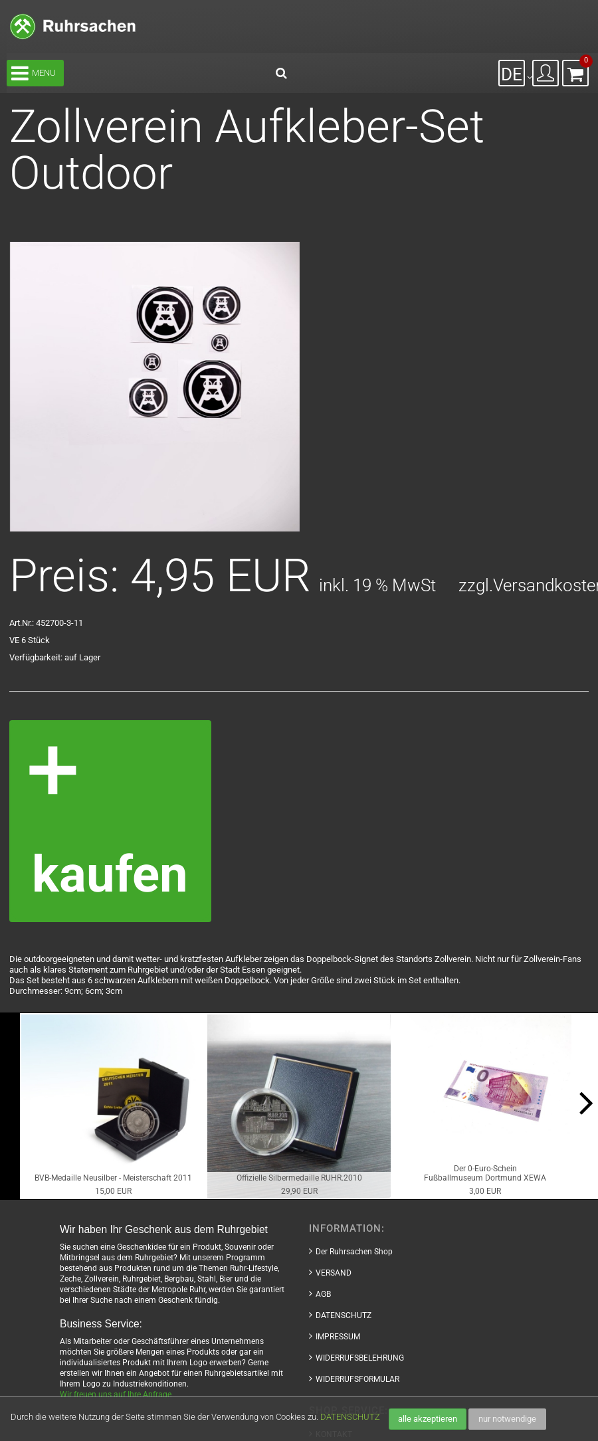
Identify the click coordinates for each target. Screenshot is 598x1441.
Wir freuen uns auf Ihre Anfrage (115, 1394)
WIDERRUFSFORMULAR (357, 1379)
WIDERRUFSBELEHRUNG (360, 1358)
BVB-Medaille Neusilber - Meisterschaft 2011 (113, 1178)
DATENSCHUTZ (350, 1417)
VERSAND (333, 1273)
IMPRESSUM (338, 1336)
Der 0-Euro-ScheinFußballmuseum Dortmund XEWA (485, 1173)
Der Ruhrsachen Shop (354, 1251)
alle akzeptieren (427, 1419)
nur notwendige (507, 1419)
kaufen (110, 874)
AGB (323, 1294)
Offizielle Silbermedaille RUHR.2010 (299, 1178)
